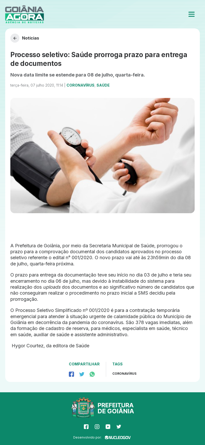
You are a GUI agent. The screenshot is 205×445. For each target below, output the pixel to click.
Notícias (24, 38)
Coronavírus (80, 85)
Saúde (103, 85)
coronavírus (124, 373)
